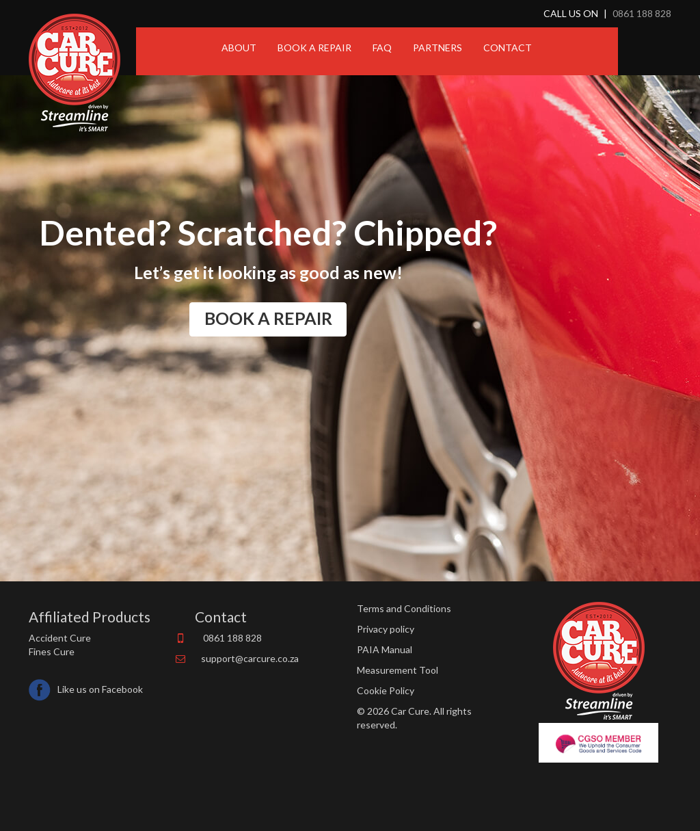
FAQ (382, 47)
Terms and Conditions (404, 608)
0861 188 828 (641, 13)
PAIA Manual (384, 649)
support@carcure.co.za (250, 658)
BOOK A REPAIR (314, 47)
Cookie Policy (385, 690)
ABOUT (238, 47)
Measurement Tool (397, 670)
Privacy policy (385, 629)
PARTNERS (437, 47)
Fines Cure (52, 651)
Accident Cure (60, 638)
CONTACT (507, 47)
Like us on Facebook (86, 687)
